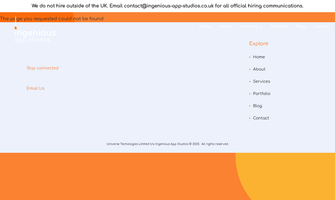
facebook (43, 80)
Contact (321, 26)
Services (249, 26)
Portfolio (279, 26)
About (225, 26)
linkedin (56, 80)
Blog (300, 26)
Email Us (35, 88)
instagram (30, 80)
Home (205, 26)
